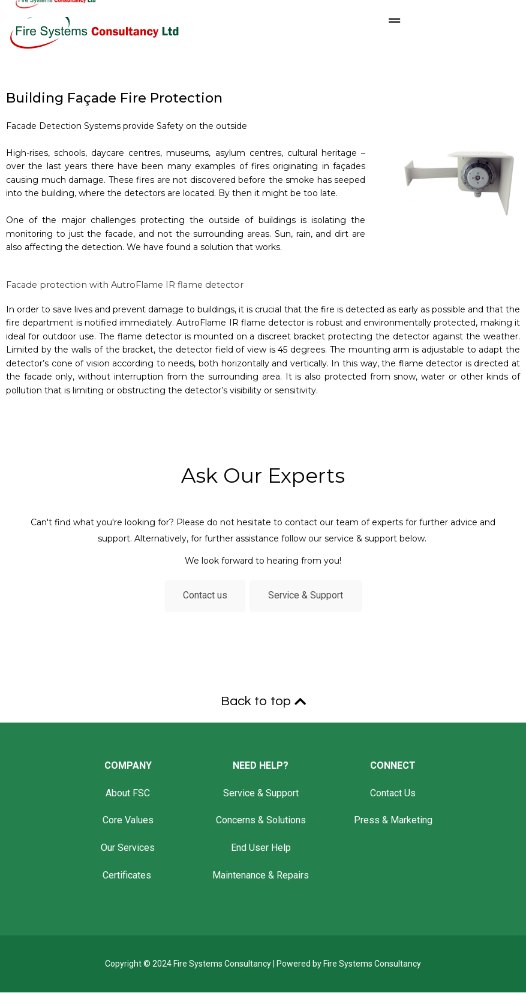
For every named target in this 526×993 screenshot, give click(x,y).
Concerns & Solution (258, 821)
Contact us (204, 596)
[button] (394, 17)
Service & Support (306, 596)
